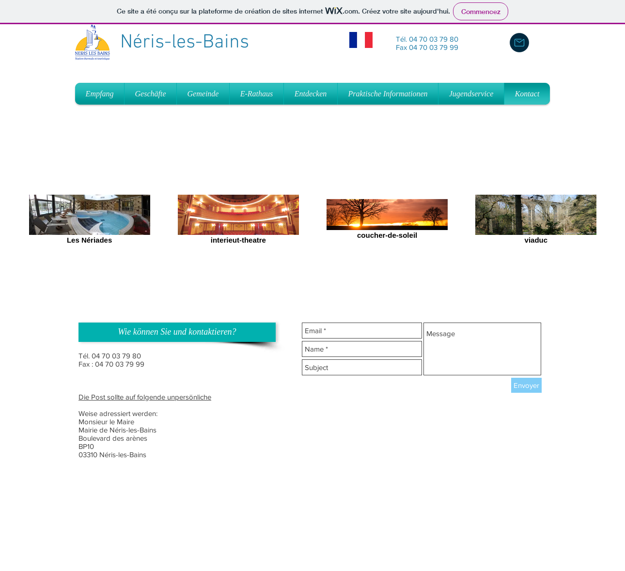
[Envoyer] (526, 385)
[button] (177, 332)
